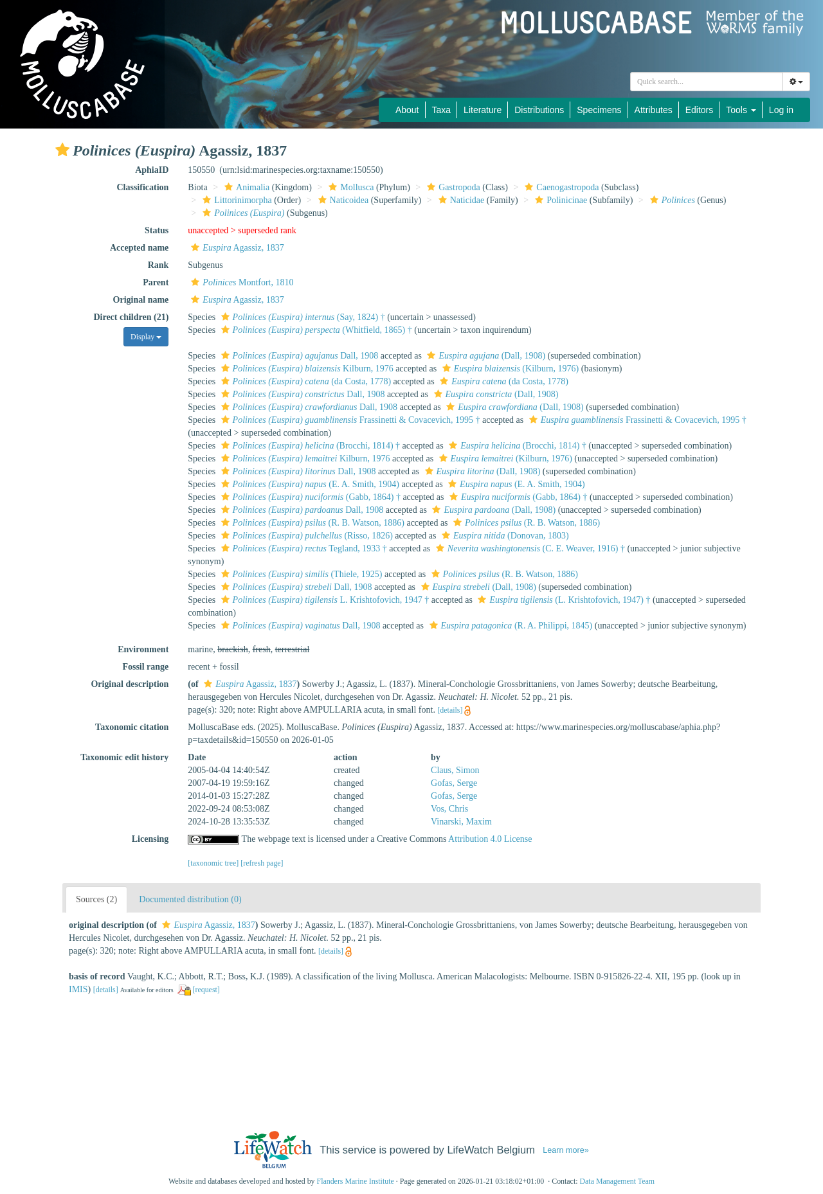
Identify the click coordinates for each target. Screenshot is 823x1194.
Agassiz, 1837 (236, 248)
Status (156, 230)
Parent (155, 282)
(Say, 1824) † (301, 317)
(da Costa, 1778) (305, 381)
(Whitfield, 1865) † (315, 330)
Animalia (245, 187)
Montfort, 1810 (240, 282)
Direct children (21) (130, 317)
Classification (142, 187)
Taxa (441, 110)
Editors (699, 110)
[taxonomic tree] (213, 863)
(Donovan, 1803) (504, 535)
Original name (141, 300)
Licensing (150, 839)
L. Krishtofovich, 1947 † (324, 600)
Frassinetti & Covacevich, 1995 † (349, 420)
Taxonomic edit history (124, 757)
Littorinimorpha (235, 200)
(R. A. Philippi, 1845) (509, 625)
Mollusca (349, 187)
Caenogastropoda (560, 187)
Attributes (654, 110)
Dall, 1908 (298, 356)
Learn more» (566, 1150)
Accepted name (139, 248)
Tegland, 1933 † (302, 548)
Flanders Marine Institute (355, 1181)
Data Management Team (617, 1181)
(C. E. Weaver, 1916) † (529, 548)
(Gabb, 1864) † (309, 497)
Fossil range (145, 667)
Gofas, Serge (454, 783)
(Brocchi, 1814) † (309, 445)
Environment (143, 649)
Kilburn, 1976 (305, 368)
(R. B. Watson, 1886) (311, 523)
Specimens (599, 110)
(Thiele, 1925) (300, 574)
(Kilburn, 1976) (509, 368)
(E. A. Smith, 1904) (308, 484)
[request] (206, 989)
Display (146, 336)
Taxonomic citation (131, 727)
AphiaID (151, 170)
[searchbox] (706, 82)
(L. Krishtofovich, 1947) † (562, 600)
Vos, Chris (449, 809)
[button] (62, 149)
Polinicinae (559, 200)
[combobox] (706, 81)
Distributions (539, 110)
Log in (781, 110)
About (407, 110)
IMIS (78, 989)
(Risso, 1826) (305, 535)
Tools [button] (741, 110)
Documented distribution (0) (190, 899)
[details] (449, 710)
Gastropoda (452, 187)
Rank (158, 265)
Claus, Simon (455, 770)
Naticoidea (342, 200)
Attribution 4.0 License (490, 839)
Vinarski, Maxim (461, 821)
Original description (129, 684)
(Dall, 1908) (484, 356)
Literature (483, 110)
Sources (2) (96, 899)
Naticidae (460, 200)
